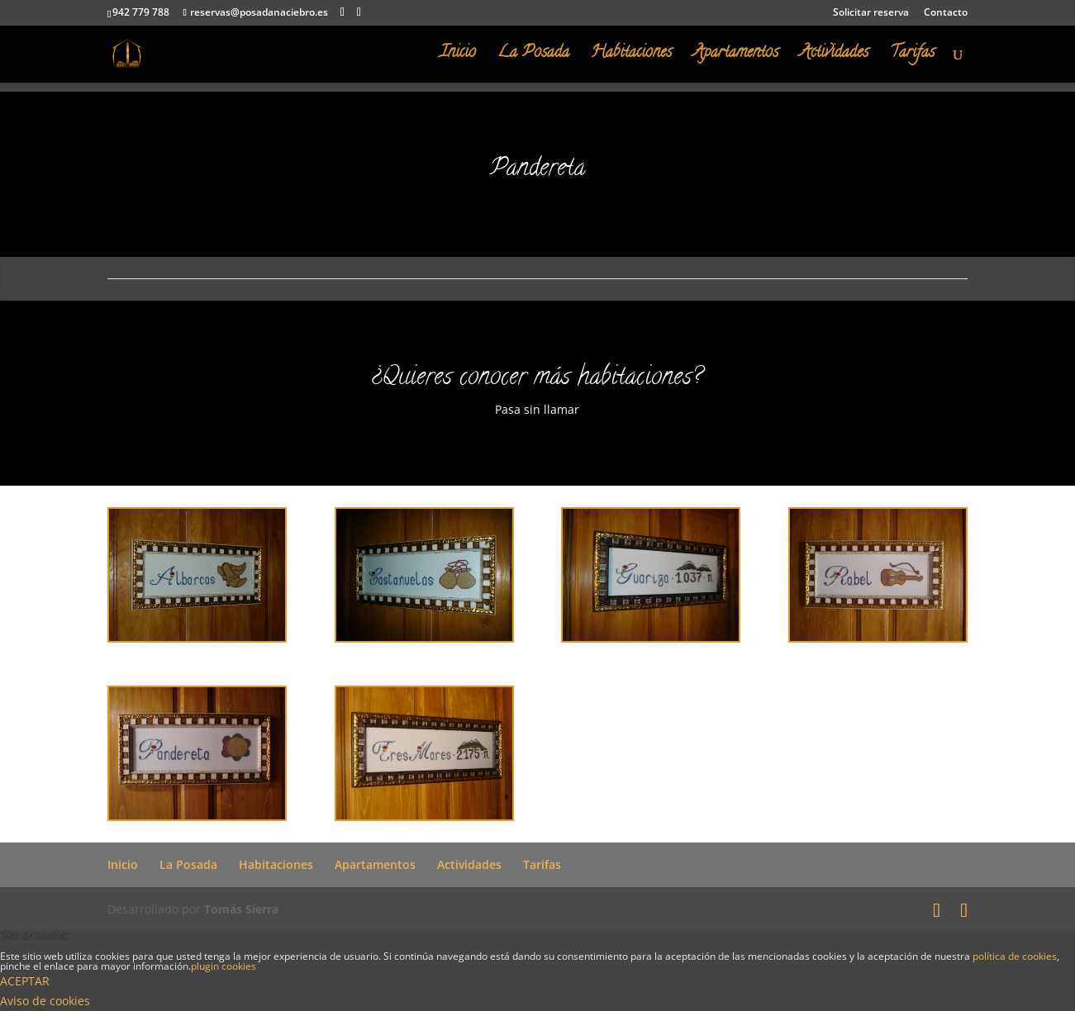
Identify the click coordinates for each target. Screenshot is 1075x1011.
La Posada (533, 57)
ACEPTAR (25, 981)
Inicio (458, 57)
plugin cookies (223, 966)
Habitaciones (631, 57)
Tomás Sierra (241, 909)
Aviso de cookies (45, 1001)
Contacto (946, 13)
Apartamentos (735, 57)
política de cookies (1015, 956)
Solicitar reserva (871, 13)
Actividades (834, 57)
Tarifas (912, 57)
